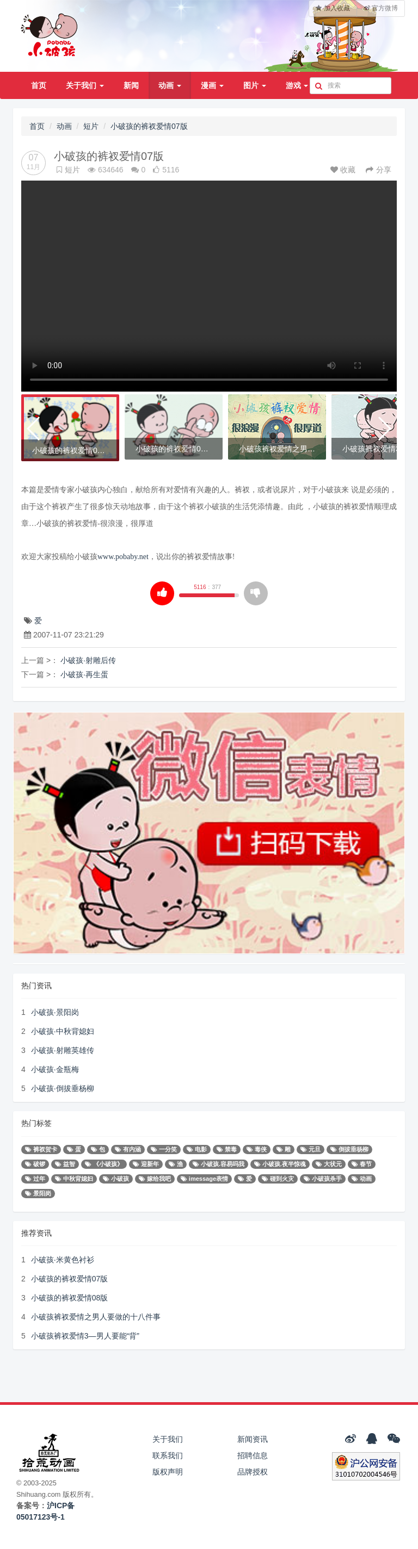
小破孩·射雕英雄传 (62, 1050)
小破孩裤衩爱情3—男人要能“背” (85, 1335)
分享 (378, 169)
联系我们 (167, 1455)
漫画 (212, 85)
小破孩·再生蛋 (84, 674)
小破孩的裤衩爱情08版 (69, 1297)
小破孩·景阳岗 (55, 1012)
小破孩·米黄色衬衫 (62, 1259)
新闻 (131, 85)
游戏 (297, 85)
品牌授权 (252, 1471)
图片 (254, 85)
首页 (38, 85)
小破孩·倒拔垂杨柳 (62, 1088)
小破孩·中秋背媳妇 (62, 1031)
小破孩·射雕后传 (88, 660)
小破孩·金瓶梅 (55, 1069)
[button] (34, 429)
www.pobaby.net (123, 557)
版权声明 (167, 1471)
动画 (169, 85)
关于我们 (85, 85)
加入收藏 (332, 8)
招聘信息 (252, 1455)
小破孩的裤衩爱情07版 (149, 126)
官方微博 (381, 8)
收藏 (344, 169)
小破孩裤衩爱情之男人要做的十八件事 (96, 1316)
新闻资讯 (252, 1439)
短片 (91, 126)
